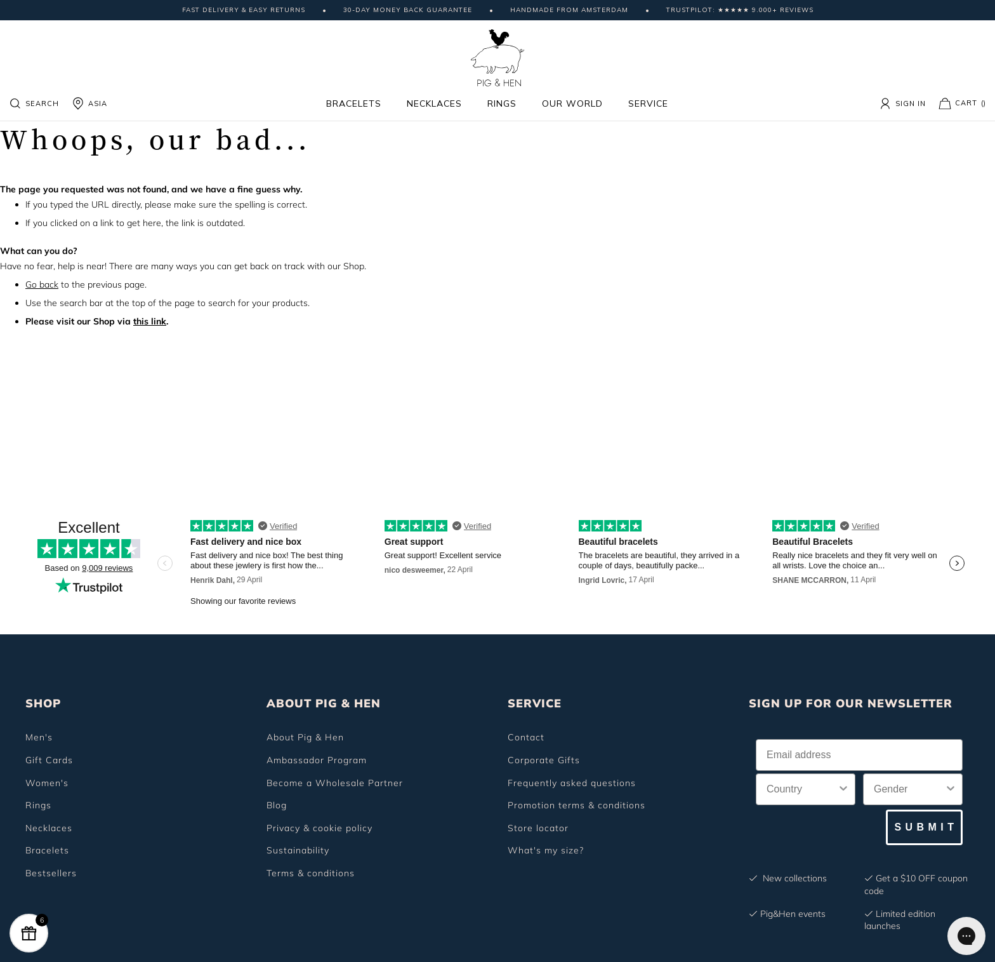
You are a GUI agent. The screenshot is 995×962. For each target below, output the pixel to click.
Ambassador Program (317, 760)
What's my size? (546, 850)
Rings (502, 103)
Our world (572, 103)
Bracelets (353, 103)
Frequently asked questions (572, 783)
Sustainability (298, 850)
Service (648, 103)
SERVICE (535, 703)
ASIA (89, 103)
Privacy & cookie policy (319, 828)
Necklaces (434, 103)
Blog (277, 805)
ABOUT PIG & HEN (324, 703)
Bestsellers (51, 873)
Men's (39, 737)
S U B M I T (924, 827)
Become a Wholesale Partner (335, 783)
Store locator (538, 828)
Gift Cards (49, 760)
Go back (41, 284)
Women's (47, 783)
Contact (526, 737)
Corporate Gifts (544, 760)
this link (149, 321)
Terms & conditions (311, 873)
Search (34, 103)
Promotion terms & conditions (576, 805)
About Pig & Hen (305, 737)
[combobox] (802, 789)
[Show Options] (843, 789)
